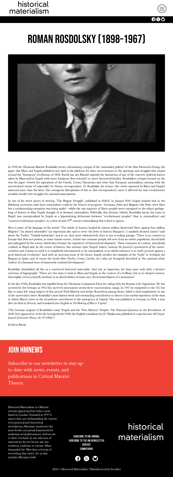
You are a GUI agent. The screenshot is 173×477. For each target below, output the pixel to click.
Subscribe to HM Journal (86, 436)
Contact (86, 444)
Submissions (86, 449)
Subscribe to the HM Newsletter (86, 440)
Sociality (116, 469)
